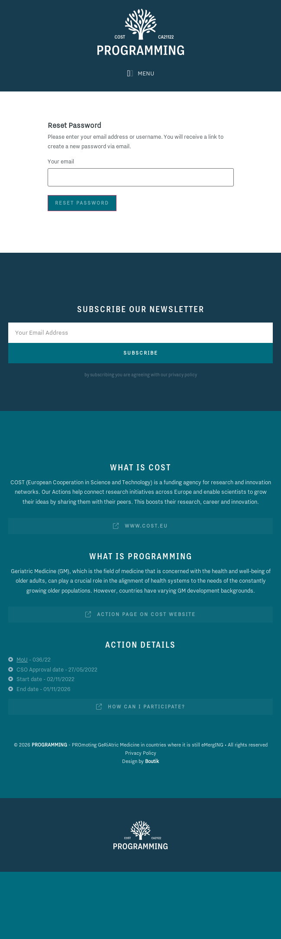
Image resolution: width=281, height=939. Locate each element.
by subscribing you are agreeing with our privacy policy (140, 375)
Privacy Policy (140, 753)
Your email (61, 161)
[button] (140, 73)
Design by (140, 761)
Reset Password (82, 203)
